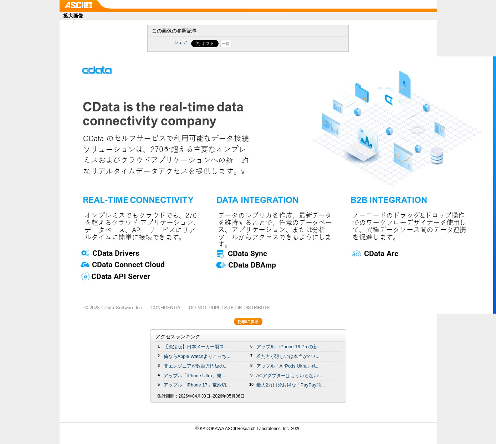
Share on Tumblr (274, 43)
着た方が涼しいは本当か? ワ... (288, 356)
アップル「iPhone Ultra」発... (194, 375)
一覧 (226, 43)
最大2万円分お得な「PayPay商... (290, 385)
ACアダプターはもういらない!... (289, 375)
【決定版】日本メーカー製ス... (196, 346)
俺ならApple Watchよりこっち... (197, 356)
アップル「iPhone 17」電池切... (197, 385)
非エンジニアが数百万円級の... (196, 366)
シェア (181, 42)
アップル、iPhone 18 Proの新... (289, 346)
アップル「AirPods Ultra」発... (288, 366)
